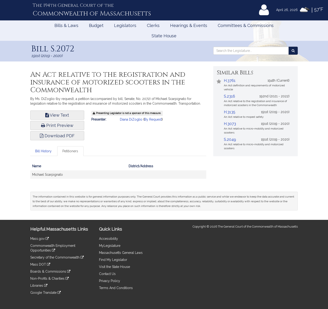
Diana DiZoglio (131, 119)
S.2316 (229, 96)
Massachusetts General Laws (121, 253)
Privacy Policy (109, 281)
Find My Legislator (113, 260)
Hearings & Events (188, 25)
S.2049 (230, 139)
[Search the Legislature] (293, 51)
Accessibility (108, 238)
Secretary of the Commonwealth (57, 257)
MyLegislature (109, 246)
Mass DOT (40, 264)
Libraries (38, 285)
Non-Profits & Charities (49, 278)
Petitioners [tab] (70, 151)
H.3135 (229, 112)
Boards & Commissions (50, 271)
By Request (153, 119)
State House (164, 35)
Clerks (153, 25)
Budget (96, 25)
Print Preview (57, 125)
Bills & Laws (66, 25)
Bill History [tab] (43, 151)
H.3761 (230, 80)
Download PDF (57, 135)
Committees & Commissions (246, 25)
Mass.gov (39, 238)
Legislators (125, 25)
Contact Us (107, 274)
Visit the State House (114, 267)
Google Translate (45, 292)
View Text (57, 115)
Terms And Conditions (116, 288)
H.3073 (230, 124)
